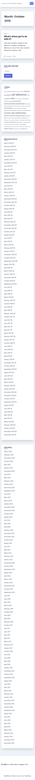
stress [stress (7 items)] (6, 128)
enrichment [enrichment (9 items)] (17, 101)
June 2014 (7, 412)
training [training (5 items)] (10, 128)
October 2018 (8, 304)
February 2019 (8, 300)
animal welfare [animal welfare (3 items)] (20, 91)
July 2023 (7, 186)
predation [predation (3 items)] (16, 124)
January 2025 (8, 159)
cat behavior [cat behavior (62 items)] (19, 94)
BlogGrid (19, 776)
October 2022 (8, 205)
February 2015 (8, 386)
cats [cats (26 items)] (12, 98)
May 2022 (7, 215)
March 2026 (8, 143)
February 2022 (8, 222)
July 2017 (7, 320)
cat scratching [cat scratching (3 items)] (18, 98)
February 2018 (8, 313)
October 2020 (8, 258)
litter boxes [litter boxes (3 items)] (12, 120)
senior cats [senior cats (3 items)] (15, 126)
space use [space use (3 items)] (27, 126)
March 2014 (7, 422)
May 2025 (7, 156)
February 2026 (8, 146)
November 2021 (9, 228)
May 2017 (7, 327)
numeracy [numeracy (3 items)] (25, 122)
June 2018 (7, 307)
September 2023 (9, 182)
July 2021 (7, 238)
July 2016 (7, 346)
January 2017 (8, 340)
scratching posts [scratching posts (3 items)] (8, 126)
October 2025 (8, 153)
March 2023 (8, 192)
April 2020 (7, 268)
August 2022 (8, 209)
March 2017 (7, 333)
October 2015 (8, 366)
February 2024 (8, 173)
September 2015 (9, 369)
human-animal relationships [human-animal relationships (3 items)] (20, 108)
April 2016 (7, 356)
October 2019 (8, 281)
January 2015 (8, 389)
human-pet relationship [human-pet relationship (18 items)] (15, 113)
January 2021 (8, 251)
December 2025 (9, 150)
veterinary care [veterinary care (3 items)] (17, 128)
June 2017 (7, 323)
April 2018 (7, 310)
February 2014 (8, 425)
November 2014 (9, 395)
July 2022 (7, 212)
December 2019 (9, 277)
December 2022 (9, 199)
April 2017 (7, 330)
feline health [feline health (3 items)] (7, 106)
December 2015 (9, 363)
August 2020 (8, 264)
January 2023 (8, 196)
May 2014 (7, 415)
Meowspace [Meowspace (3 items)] (19, 122)
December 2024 (9, 163)
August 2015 (8, 372)
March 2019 (7, 297)
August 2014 (8, 405)
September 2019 (9, 284)
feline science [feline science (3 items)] (21, 106)
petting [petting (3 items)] (12, 124)
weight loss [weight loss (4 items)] (24, 128)
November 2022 (9, 202)
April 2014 (7, 418)
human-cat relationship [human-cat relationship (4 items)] (10, 110)
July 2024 (7, 166)
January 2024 (8, 176)
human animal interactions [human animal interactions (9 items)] (14, 116)
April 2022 (7, 218)
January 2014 (8, 428)
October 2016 (8, 343)
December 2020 (9, 254)
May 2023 (7, 189)
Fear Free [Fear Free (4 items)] (27, 104)
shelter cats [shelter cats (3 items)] (22, 126)
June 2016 (7, 349)
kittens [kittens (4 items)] (24, 118)
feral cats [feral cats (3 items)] (28, 106)
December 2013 (9, 431)
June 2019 (7, 291)
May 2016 (7, 353)
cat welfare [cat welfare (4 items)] (26, 98)
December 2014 (9, 392)
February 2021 (8, 248)
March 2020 (8, 271)
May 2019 (7, 294)
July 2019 (7, 287)
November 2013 (9, 435)
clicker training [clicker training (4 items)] (8, 101)
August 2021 (8, 235)
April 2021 (7, 241)
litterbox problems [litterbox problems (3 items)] (20, 120)
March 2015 (7, 382)
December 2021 (9, 225)
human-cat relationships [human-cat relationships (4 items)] (23, 110)
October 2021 (8, 232)
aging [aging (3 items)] (5, 91)
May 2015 (7, 379)
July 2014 (7, 408)
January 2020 (8, 274)
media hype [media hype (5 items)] (12, 122)
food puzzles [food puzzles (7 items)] (8, 108)
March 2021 (7, 245)
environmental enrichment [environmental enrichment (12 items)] (14, 104)
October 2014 (8, 399)
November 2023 (9, 179)
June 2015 (7, 376)
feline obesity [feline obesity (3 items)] (14, 106)
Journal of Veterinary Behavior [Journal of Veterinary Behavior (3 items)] (14, 118)
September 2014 (9, 402)
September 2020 (9, 261)
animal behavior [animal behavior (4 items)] (11, 91)
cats (5, 33)
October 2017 (8, 317)
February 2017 (8, 336)
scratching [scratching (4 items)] (22, 124)
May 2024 (7, 169)
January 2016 (8, 359)
